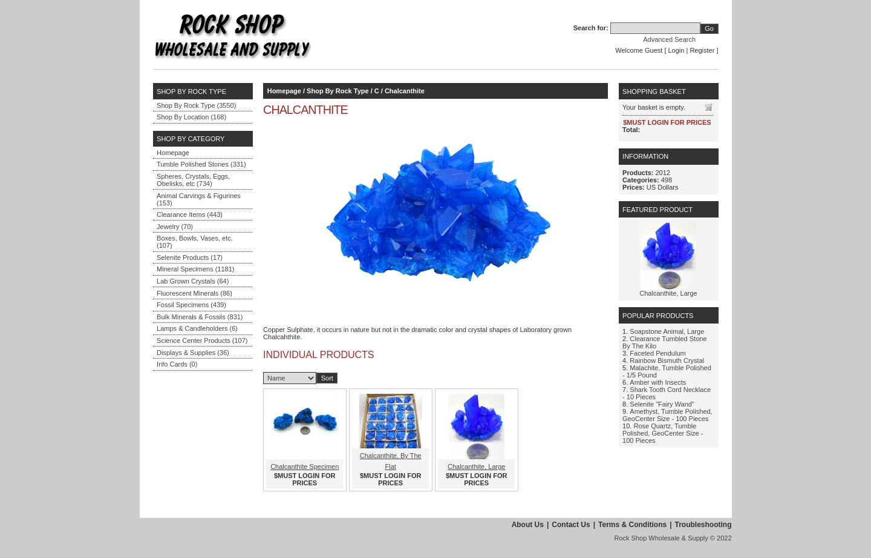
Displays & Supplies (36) (193, 352)
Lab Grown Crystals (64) (193, 281)
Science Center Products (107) (202, 340)
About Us (528, 524)
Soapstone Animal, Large (667, 331)
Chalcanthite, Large (476, 466)
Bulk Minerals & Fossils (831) (200, 317)
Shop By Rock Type (337, 91)
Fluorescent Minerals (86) (194, 293)
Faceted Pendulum (657, 353)
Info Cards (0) (177, 364)
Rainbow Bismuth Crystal (667, 360)
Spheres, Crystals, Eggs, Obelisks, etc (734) (193, 180)
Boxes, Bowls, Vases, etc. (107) (195, 241)
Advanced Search (669, 39)
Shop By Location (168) (191, 117)
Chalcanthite (405, 91)
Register (702, 50)
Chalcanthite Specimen (304, 466)
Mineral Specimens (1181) (195, 269)
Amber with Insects (658, 382)
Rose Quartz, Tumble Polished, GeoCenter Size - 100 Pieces (662, 433)
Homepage (173, 152)
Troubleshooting (703, 524)
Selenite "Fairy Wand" (662, 404)
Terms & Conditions (632, 524)
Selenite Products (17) (190, 257)
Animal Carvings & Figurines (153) (199, 199)
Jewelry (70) (175, 226)
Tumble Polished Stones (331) (201, 164)
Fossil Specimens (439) (191, 304)
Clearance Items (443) (190, 214)
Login (676, 50)
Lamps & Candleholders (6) (197, 328)
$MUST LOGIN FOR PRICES (304, 479)
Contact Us (571, 524)
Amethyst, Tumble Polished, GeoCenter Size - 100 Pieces (667, 415)
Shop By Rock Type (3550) (196, 105)
